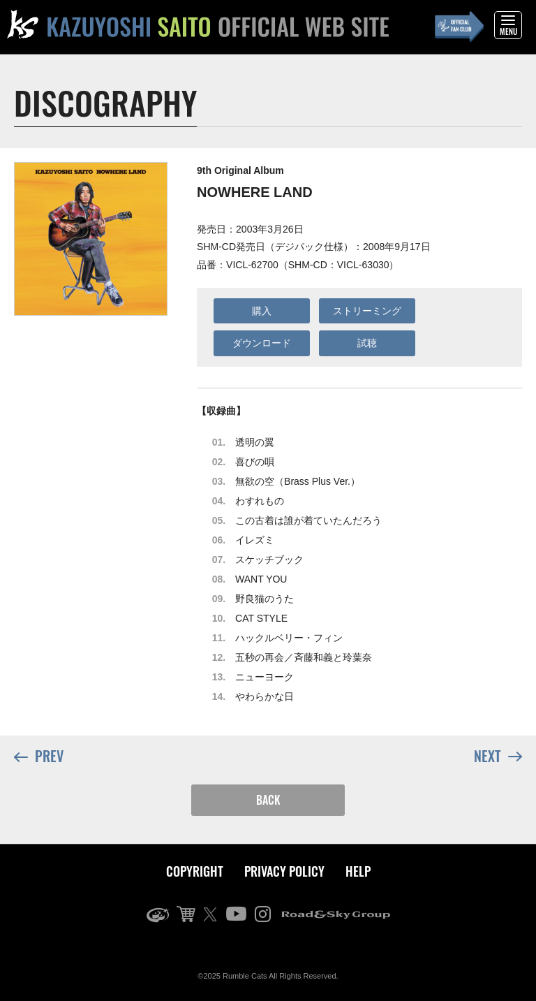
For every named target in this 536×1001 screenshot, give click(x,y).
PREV (39, 756)
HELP (358, 871)
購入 (261, 310)
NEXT (498, 755)
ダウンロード (261, 343)
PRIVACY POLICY (284, 871)
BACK (268, 799)
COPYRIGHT (194, 871)
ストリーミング (367, 310)
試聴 (367, 343)
